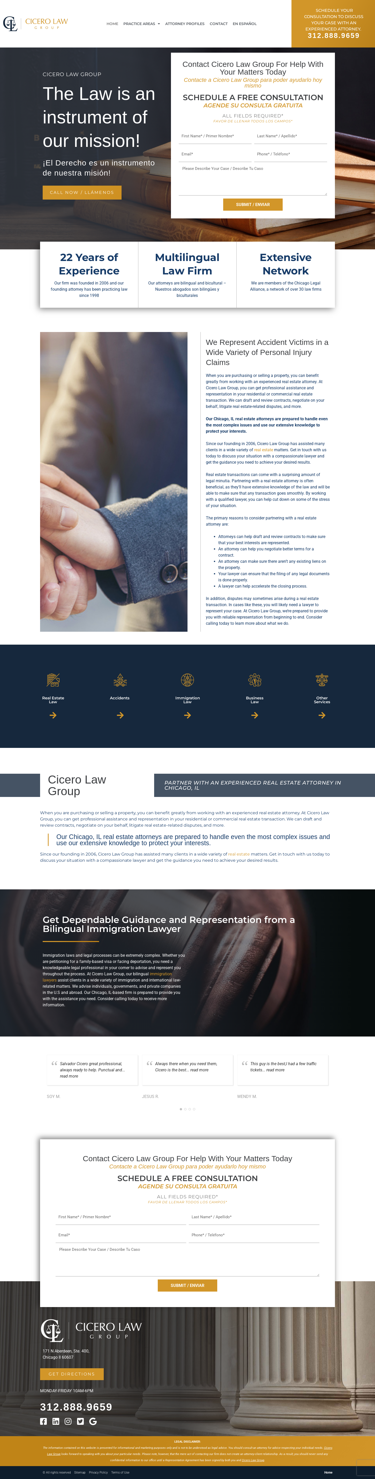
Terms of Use (120, 1472)
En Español (245, 23)
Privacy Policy (98, 1472)
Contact (219, 23)
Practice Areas (141, 23)
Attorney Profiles (185, 23)
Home (112, 23)
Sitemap (80, 1472)
